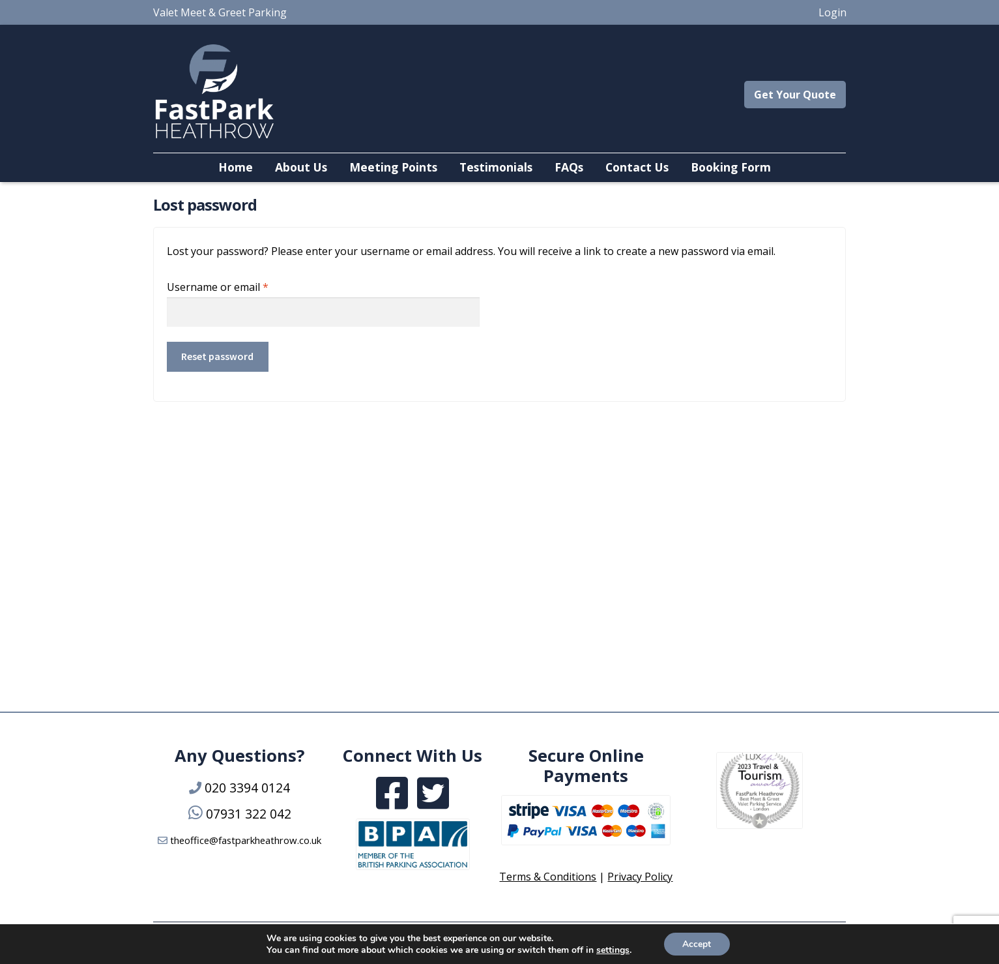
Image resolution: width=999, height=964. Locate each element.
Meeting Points (393, 167)
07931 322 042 (248, 813)
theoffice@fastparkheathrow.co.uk (245, 840)
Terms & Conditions (547, 876)
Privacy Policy (640, 876)
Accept (696, 943)
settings (612, 950)
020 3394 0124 (247, 787)
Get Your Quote (795, 94)
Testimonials (495, 167)
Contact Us (637, 167)
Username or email (239, 285)
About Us (301, 167)
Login (832, 12)
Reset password (217, 356)
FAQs (569, 167)
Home (235, 167)
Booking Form (731, 167)
